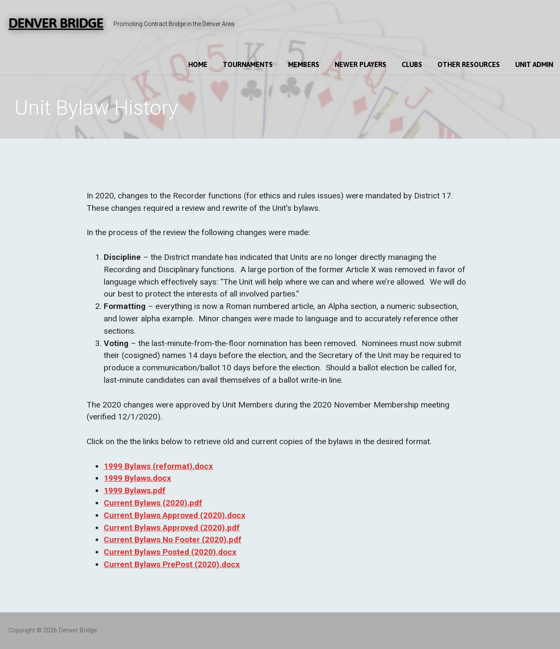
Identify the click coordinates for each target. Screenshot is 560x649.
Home (197, 64)
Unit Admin (534, 64)
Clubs (412, 64)
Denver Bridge (56, 23)
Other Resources (469, 64)
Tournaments (248, 64)
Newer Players (360, 64)
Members (303, 64)
